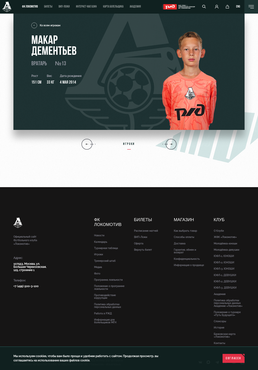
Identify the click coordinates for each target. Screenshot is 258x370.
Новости (99, 235)
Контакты (219, 343)
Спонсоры (220, 321)
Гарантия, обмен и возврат (185, 251)
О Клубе (219, 230)
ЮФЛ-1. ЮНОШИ (224, 256)
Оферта (138, 243)
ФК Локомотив (30, 6)
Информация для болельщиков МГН (105, 321)
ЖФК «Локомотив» (225, 237)
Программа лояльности (108, 279)
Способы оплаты (184, 237)
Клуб (219, 219)
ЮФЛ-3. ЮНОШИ (224, 268)
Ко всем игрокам (45, 25)
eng (238, 6)
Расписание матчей (146, 230)
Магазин (184, 219)
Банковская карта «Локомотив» (224, 335)
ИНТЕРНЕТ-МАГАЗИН (86, 6)
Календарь (100, 241)
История (219, 327)
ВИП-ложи (64, 6)
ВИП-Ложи (140, 237)
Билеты (48, 6)
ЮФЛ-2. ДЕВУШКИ (225, 281)
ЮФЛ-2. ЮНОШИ (224, 262)
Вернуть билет (143, 249)
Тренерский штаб (105, 260)
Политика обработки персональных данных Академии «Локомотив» (228, 303)
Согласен (233, 358)
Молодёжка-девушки (226, 249)
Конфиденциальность (187, 258)
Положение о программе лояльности (109, 287)
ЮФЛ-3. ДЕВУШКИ (225, 287)
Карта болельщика (113, 6)
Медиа (98, 267)
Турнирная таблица (106, 248)
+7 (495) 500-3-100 (26, 286)
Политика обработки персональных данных (107, 305)
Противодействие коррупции (105, 296)
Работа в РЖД (103, 313)
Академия (135, 6)
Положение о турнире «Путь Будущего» (227, 313)
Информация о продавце (189, 265)
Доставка (179, 243)
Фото (97, 273)
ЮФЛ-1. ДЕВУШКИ (225, 275)
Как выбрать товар (185, 230)
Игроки (98, 254)
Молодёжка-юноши (225, 243)
